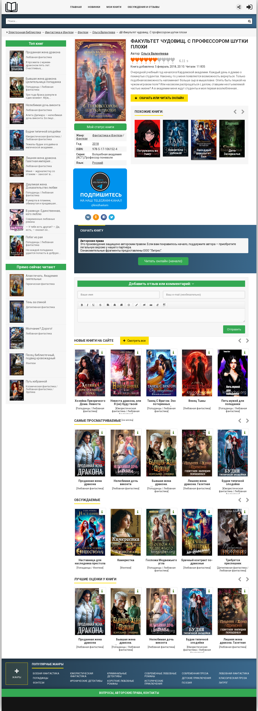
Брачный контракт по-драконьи (197, 562)
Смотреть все (134, 340)
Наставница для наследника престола (90, 562)
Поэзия (187, 682)
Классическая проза (233, 678)
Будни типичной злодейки (233, 482)
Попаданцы (40, 678)
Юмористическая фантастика (81, 675)
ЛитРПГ (223, 682)
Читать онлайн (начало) (163, 261)
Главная (76, 7)
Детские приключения (196, 678)
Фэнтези (81, 138)
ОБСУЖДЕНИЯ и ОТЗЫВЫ (143, 7)
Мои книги (113, 7)
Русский (97, 162)
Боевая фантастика (46, 673)
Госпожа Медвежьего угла (161, 562)
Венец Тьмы (197, 400)
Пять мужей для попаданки (232, 402)
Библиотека (32, 7)
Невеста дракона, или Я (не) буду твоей (125, 402)
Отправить (234, 329)
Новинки (94, 7)
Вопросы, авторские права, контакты (129, 692)
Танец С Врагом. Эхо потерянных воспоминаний (161, 402)
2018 (95, 143)
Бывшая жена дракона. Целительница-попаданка (161, 483)
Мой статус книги (100, 127)
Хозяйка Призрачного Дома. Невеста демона (90, 402)
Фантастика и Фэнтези (107, 135)
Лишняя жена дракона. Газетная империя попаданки (197, 483)
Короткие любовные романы (120, 682)
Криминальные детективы (117, 675)
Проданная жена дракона (90, 482)
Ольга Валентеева (103, 32)
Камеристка (125, 560)
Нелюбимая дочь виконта (126, 482)
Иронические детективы (86, 681)
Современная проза (195, 673)
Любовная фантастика (234, 673)
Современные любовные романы (161, 675)
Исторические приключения (154, 682)
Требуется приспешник (232, 562)
